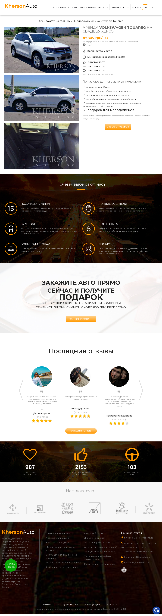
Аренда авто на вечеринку (62, 569)
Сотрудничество (68, 606)
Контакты (136, 7)
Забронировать (81, 321)
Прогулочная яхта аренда (99, 566)
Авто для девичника (58, 535)
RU (145, 7)
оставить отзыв (80, 433)
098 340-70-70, (133, 546)
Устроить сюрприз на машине (63, 565)
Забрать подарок (118, 126)
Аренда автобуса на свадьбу (101, 549)
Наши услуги (92, 606)
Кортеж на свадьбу (57, 545)
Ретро (126, 7)
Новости (112, 606)
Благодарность (80, 411)
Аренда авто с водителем (99, 554)
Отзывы (46, 606)
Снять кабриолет (94, 535)
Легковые (73, 7)
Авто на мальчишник (58, 540)
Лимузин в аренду (95, 540)
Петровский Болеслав (119, 418)
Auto (21, 6)
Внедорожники (88, 7)
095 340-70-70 (137, 550)
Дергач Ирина (41, 415)
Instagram (124, 572)
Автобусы (103, 7)
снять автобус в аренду (14, 555)
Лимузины (116, 7)
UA (152, 7)
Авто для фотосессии (97, 545)
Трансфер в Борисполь (14, 578)
